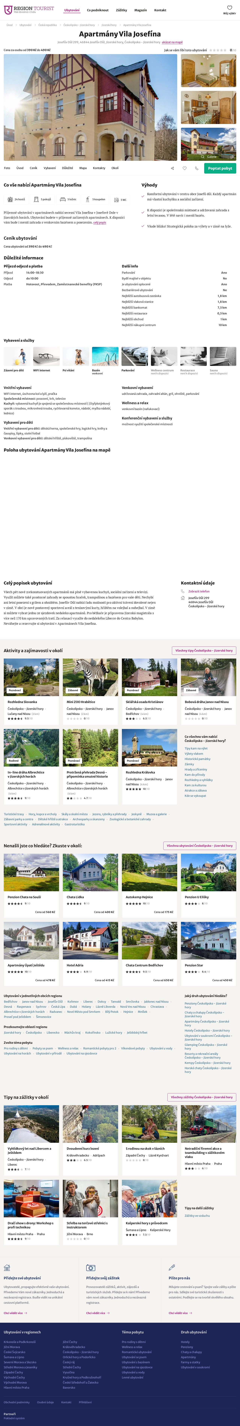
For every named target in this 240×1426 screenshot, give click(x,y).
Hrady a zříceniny (196, 769)
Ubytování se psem (134, 1357)
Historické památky (197, 759)
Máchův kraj (72, 1032)
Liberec (88, 1001)
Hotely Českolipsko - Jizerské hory (207, 1030)
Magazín (140, 10)
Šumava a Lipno (14, 1357)
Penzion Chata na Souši (24, 897)
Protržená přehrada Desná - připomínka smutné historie (87, 774)
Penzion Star (194, 965)
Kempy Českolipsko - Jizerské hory (207, 1063)
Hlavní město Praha (16, 1387)
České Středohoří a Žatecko (80, 1382)
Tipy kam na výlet (196, 748)
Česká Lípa (58, 1006)
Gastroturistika (75, 824)
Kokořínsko (92, 1032)
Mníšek (142, 1012)
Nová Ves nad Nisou (133, 1006)
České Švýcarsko (14, 1352)
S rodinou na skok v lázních (145, 1148)
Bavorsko (69, 1387)
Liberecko (53, 1032)
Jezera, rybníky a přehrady (109, 814)
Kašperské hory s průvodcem (147, 1223)
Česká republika (47, 25)
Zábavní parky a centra (18, 819)
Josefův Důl (55, 1001)
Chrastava (157, 1006)
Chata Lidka (75, 897)
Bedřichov (10, 1001)
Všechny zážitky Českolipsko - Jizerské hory (202, 1097)
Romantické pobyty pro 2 (99, 1048)
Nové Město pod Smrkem (83, 1012)
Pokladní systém (14, 1418)
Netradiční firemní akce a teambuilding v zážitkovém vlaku (205, 1153)
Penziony (187, 1347)
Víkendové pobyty (133, 1048)
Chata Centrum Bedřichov (144, 965)
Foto (7, 168)
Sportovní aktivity (15, 824)
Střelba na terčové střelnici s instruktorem (87, 1225)
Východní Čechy (14, 1377)
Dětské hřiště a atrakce (53, 819)
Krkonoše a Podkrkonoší (20, 1342)
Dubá (73, 1006)
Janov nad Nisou (32, 1001)
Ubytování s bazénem (136, 1362)
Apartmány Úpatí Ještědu (26, 965)
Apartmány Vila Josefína (137, 25)
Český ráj (69, 1362)
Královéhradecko (74, 1347)
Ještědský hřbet (137, 1032)
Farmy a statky (190, 1362)
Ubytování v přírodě (49, 1053)
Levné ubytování (132, 1377)
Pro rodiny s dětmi (16, 1048)
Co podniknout (98, 10)
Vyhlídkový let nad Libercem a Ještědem (29, 1151)
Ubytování (72, 10)
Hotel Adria (75, 965)
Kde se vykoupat (195, 796)
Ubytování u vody (161, 1048)
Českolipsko (34, 1032)
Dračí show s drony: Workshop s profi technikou (30, 1225)
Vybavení (50, 168)
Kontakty (99, 168)
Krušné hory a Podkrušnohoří (82, 1377)
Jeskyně (136, 814)
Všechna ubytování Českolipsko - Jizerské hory (200, 845)
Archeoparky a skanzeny (89, 819)
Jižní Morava (12, 1347)
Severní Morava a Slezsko (20, 1362)
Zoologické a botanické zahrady (130, 819)
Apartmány (188, 1357)
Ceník (33, 168)
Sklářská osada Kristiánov (144, 702)
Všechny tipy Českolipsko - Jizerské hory (204, 650)
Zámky (189, 764)
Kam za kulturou (195, 785)
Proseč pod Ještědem (17, 1017)
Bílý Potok (111, 1012)
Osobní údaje (45, 1402)
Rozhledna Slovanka (22, 702)
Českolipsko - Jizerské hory (79, 25)
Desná (8, 1006)
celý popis (99, 222)
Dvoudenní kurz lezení (83, 1148)
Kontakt (160, 10)
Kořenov (73, 1001)
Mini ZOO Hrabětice (81, 702)
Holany (86, 1006)
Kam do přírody (195, 774)
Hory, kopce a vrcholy (43, 814)
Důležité (67, 168)
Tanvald (116, 1001)
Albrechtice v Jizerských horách (24, 1012)
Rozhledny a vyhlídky (199, 780)
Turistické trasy (14, 814)
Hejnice (128, 1012)
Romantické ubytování (137, 1352)
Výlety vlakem (194, 753)
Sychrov (41, 1006)
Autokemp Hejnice (139, 897)
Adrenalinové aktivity (46, 824)
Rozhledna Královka (140, 772)
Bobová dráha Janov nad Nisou (207, 702)
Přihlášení (85, 1402)
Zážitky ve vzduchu (197, 1216)
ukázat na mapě (172, 42)
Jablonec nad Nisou (156, 1001)
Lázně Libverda (105, 1006)
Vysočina (68, 1372)
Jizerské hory (109, 25)
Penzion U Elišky (197, 897)
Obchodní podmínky (17, 1402)
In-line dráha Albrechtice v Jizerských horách (26, 774)
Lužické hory (113, 1032)
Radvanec (56, 1012)
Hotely (185, 1342)
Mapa (83, 168)
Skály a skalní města (75, 814)
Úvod (10, 25)
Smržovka (132, 1001)
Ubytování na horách (17, 1053)
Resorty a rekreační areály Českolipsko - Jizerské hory (202, 1055)
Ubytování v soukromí (195, 1367)
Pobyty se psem (43, 1048)
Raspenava (24, 1006)
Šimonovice (43, 1017)
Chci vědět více (13, 1313)
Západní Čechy (13, 1372)
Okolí (115, 168)
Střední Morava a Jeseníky (20, 1367)
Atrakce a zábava (196, 790)
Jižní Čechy (70, 1342)
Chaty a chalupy (191, 1352)
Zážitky (121, 10)
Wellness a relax (68, 1048)
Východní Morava (15, 1382)
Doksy (102, 1001)
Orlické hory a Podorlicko (79, 1357)
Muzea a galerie (156, 814)
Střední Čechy (72, 1367)
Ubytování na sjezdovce (82, 1053)
